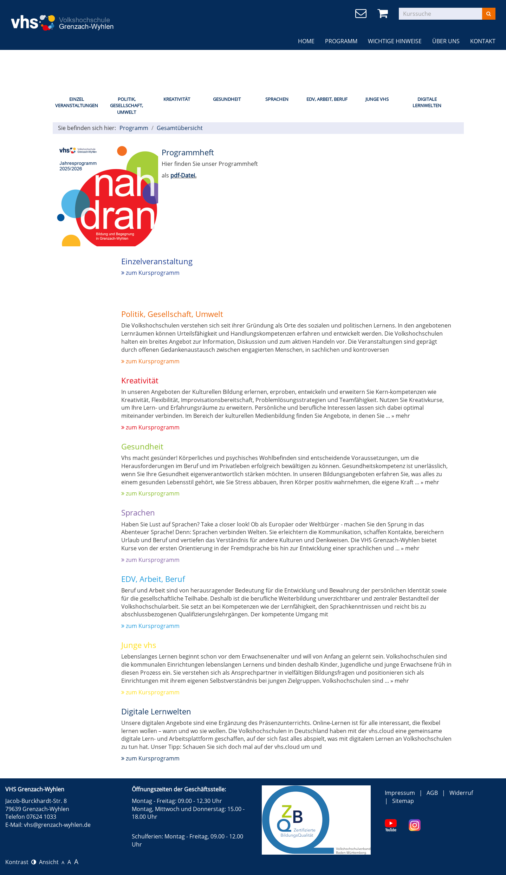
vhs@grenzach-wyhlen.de (57, 825)
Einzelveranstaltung (157, 261)
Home (306, 41)
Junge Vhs (377, 99)
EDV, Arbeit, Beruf (327, 99)
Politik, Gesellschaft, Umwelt (126, 105)
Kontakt (482, 41)
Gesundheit (227, 99)
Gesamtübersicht (180, 128)
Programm (341, 41)
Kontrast (20, 862)
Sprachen (276, 99)
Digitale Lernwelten (427, 102)
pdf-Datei (182, 175)
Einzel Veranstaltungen (76, 102)
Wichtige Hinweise (395, 41)
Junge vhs (138, 645)
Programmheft (188, 152)
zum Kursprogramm (150, 273)
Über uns (446, 41)
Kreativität (176, 99)
